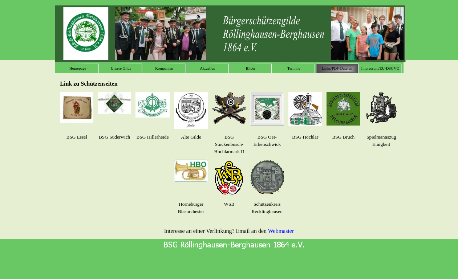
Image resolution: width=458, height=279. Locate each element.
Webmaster (281, 231)
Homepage (77, 68)
